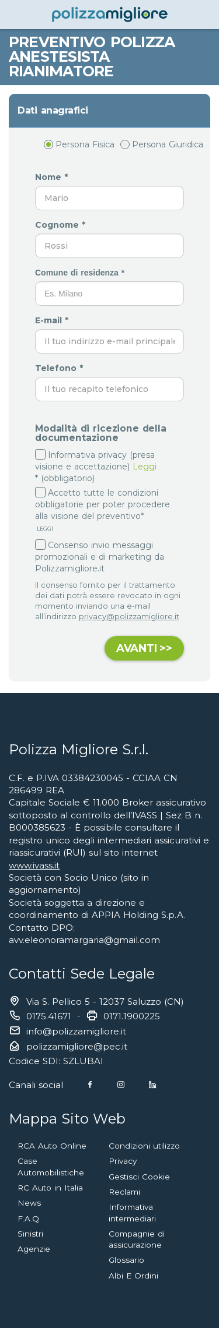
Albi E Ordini (133, 1275)
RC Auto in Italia (50, 1187)
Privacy (123, 1160)
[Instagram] (121, 1085)
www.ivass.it (34, 865)
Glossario (126, 1260)
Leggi (145, 466)
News (29, 1202)
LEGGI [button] (44, 528)
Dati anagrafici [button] (53, 110)
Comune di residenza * (81, 272)
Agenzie (34, 1248)
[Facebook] (90, 1085)
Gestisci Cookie (139, 1176)
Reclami (124, 1191)
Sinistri (30, 1233)
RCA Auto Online (52, 1145)
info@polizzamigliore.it (76, 1031)
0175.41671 (48, 1016)
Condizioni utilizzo (144, 1145)
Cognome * (61, 225)
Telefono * (60, 368)
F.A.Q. (29, 1218)
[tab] (109, 111)
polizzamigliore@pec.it (76, 1046)
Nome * (53, 177)
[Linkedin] (152, 1085)
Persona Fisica (79, 144)
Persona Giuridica (161, 144)
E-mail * (53, 320)
